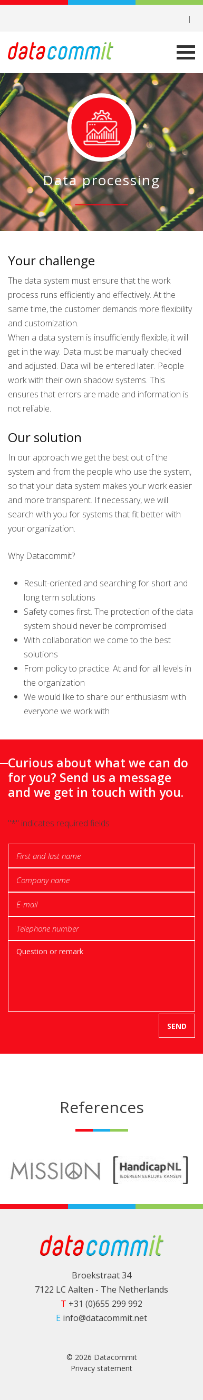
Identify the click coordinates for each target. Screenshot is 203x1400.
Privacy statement (101, 1368)
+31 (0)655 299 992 (101, 1303)
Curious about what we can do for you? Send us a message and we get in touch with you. (98, 777)
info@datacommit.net (101, 1318)
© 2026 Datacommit (101, 1357)
